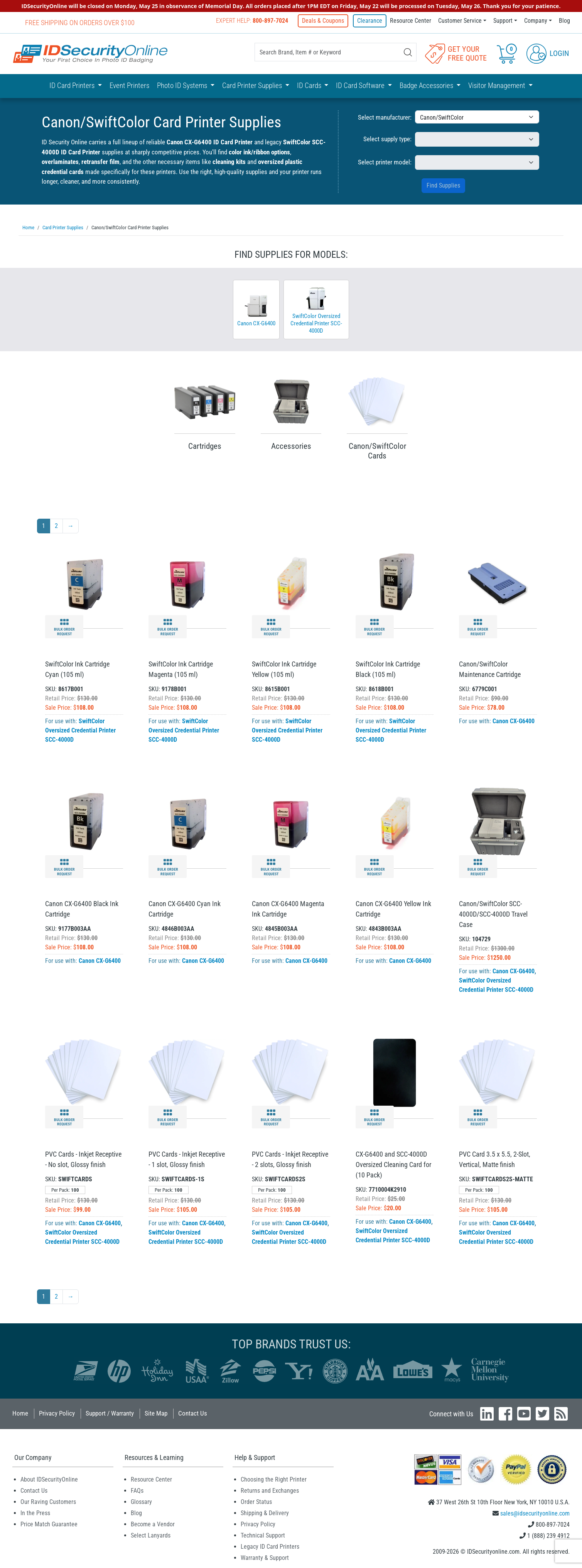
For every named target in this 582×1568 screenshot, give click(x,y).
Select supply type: (387, 138)
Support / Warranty (110, 1413)
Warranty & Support (265, 1557)
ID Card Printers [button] (72, 85)
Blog (564, 20)
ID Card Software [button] (361, 85)
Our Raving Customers (48, 1501)
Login (547, 53)
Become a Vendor (153, 1523)
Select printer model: (385, 162)
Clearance (369, 20)
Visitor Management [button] (497, 85)
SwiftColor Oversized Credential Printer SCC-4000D (80, 730)
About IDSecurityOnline (49, 1479)
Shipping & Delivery (265, 1512)
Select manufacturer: (385, 117)
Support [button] (503, 20)
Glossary (141, 1501)
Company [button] (535, 20)
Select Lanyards (150, 1535)
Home (20, 1413)
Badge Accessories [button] (427, 85)
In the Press (35, 1512)
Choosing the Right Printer (274, 1479)
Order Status (256, 1501)
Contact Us (192, 1413)
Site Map (156, 1413)
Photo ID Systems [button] (183, 85)
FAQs (137, 1490)
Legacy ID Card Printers (270, 1546)
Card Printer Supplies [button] (252, 85)
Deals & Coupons (325, 20)
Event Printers (129, 85)
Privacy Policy (57, 1413)
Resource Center (410, 20)
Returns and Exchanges (270, 1490)
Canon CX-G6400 (514, 720)
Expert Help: (254, 20)
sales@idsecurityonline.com (535, 1513)
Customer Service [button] (460, 20)
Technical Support (263, 1535)
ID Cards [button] (310, 85)
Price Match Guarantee (49, 1523)
